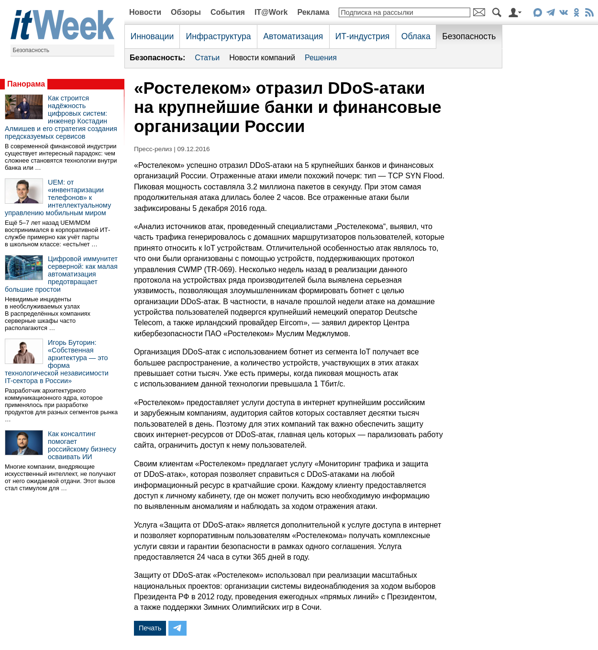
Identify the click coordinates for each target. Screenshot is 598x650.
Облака (416, 36)
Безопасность (31, 50)
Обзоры (186, 12)
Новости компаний (262, 58)
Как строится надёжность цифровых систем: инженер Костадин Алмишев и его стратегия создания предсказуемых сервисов (61, 117)
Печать (150, 628)
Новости (145, 12)
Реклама (313, 12)
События (227, 12)
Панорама (26, 84)
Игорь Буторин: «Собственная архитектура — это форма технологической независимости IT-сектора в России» (57, 362)
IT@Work (271, 12)
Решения (321, 58)
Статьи (207, 58)
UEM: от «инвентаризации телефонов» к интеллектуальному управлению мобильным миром (58, 197)
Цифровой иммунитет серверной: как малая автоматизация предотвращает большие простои (61, 274)
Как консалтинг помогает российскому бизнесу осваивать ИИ (82, 445)
